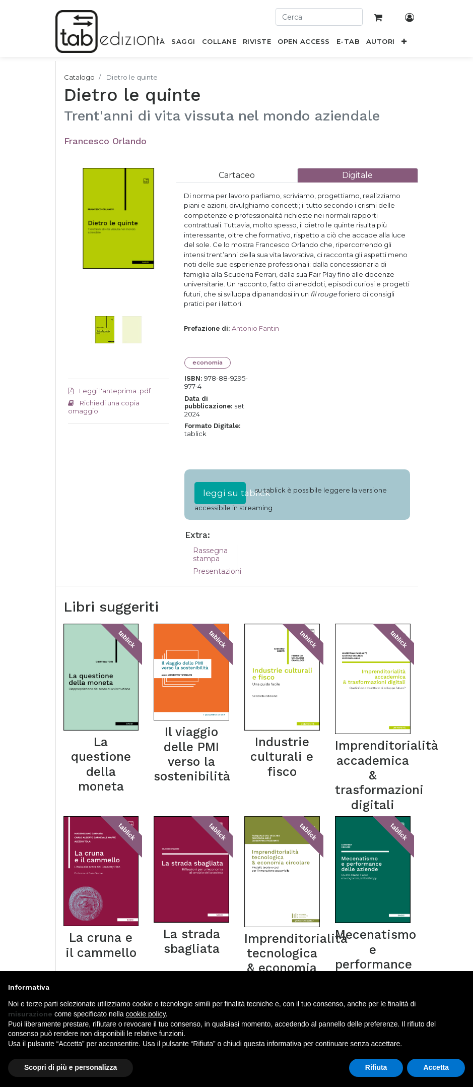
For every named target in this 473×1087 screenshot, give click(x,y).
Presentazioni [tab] (217, 571)
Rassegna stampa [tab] (210, 555)
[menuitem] (183, 43)
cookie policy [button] (146, 1014)
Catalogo (79, 77)
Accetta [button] (436, 1067)
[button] (404, 43)
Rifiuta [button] (376, 1067)
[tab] (236, 175)
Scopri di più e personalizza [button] (70, 1067)
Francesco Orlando (105, 141)
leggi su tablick (224, 493)
